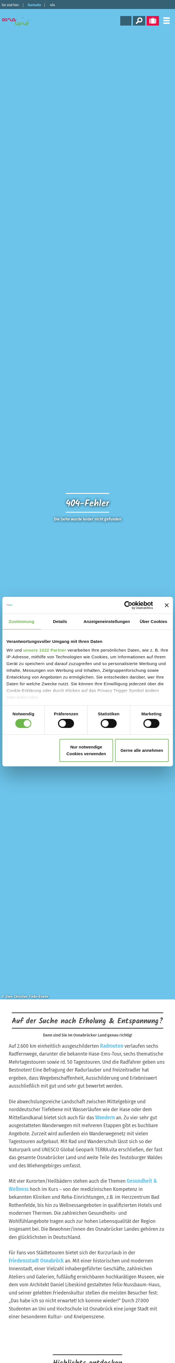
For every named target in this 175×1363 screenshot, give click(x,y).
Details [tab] (60, 621)
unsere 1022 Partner (44, 650)
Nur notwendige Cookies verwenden (86, 750)
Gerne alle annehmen (142, 750)
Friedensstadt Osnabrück (36, 1260)
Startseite (34, 5)
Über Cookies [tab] (153, 621)
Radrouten (111, 1046)
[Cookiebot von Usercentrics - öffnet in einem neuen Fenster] (128, 605)
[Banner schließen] (167, 605)
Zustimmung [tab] (21, 621)
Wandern (105, 1117)
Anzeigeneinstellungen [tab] (106, 621)
